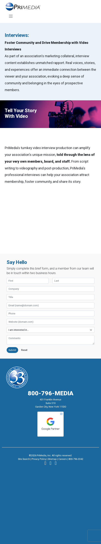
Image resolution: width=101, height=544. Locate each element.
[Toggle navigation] (10, 16)
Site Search (24, 459)
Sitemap (52, 459)
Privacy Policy (39, 459)
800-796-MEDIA (50, 393)
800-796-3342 (75, 459)
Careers (62, 459)
